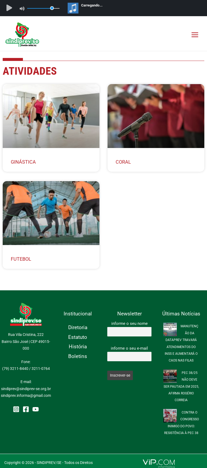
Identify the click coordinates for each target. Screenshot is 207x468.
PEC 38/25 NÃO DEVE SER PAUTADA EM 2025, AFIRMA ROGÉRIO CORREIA (181, 386)
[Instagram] (16, 409)
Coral (123, 162)
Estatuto (77, 337)
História (78, 346)
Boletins (77, 356)
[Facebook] (26, 409)
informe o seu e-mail (129, 348)
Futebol (21, 259)
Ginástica (23, 162)
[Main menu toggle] (195, 35)
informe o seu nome (129, 323)
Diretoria (77, 327)
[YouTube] (35, 409)
